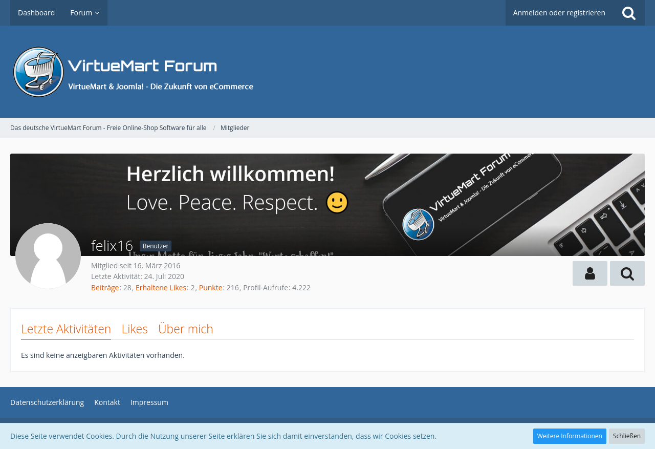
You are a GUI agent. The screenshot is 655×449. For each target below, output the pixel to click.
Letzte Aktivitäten (66, 328)
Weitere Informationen (569, 436)
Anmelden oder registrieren (559, 12)
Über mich (185, 328)
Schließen (627, 436)
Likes (134, 328)
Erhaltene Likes (161, 287)
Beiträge (105, 287)
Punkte (211, 287)
